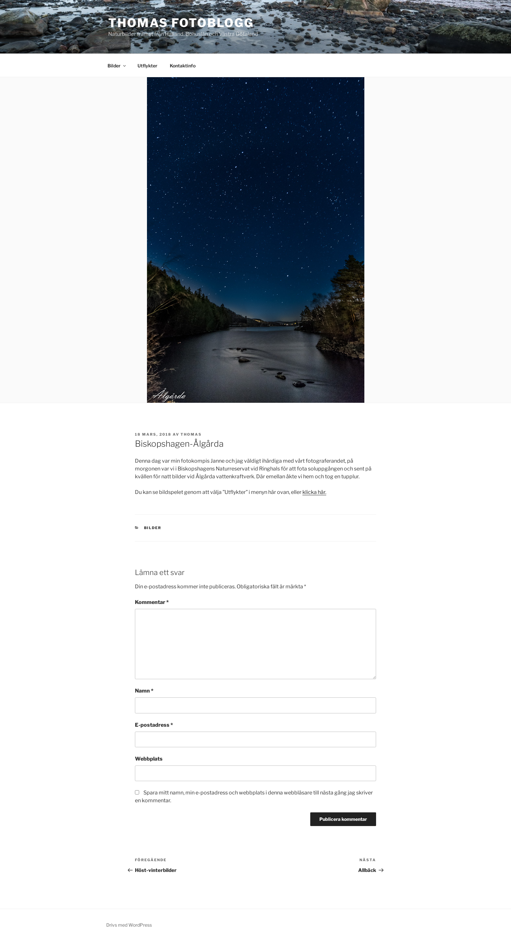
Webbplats (149, 759)
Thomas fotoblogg (181, 23)
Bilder (117, 65)
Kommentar (152, 602)
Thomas (191, 434)
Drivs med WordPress (129, 925)
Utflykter (147, 65)
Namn (144, 691)
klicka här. (314, 492)
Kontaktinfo (183, 65)
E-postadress (154, 725)
